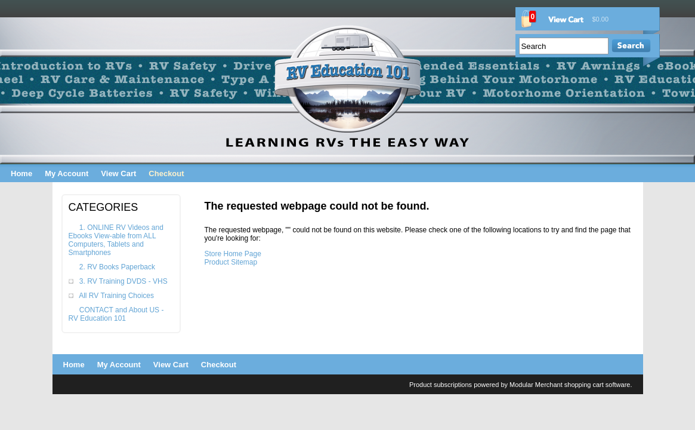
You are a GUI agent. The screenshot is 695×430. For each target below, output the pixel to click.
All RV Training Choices (116, 295)
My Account (66, 173)
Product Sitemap (231, 262)
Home (21, 173)
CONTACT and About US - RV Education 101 (116, 314)
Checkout (166, 173)
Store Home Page (233, 254)
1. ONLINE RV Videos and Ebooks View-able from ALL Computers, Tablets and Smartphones (116, 240)
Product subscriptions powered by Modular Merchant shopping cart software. (520, 384)
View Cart (118, 173)
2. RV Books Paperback (117, 267)
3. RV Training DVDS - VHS (123, 281)
